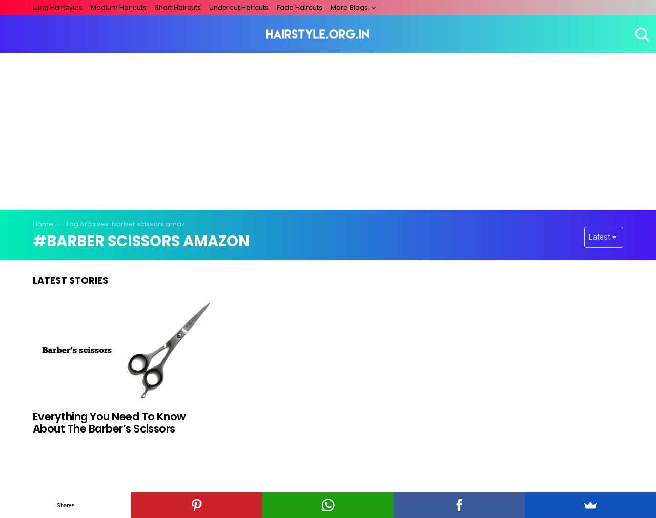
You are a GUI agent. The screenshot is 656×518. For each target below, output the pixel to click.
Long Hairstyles (58, 7)
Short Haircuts (178, 7)
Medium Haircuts (119, 7)
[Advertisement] (328, 129)
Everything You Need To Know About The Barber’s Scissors (109, 422)
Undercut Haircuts (239, 7)
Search (640, 34)
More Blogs (349, 7)
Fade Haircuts (299, 7)
